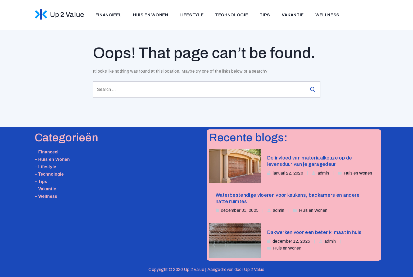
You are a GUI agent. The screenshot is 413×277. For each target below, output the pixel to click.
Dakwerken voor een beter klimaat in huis (314, 232)
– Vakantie (45, 189)
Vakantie (293, 15)
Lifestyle (191, 15)
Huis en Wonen (150, 15)
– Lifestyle (45, 167)
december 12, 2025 (291, 241)
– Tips (41, 181)
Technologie (231, 15)
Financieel (108, 15)
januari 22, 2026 (288, 173)
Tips (265, 15)
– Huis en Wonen (52, 159)
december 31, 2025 (239, 210)
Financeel (48, 152)
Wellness (327, 15)
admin (323, 173)
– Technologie (49, 174)
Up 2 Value (67, 14)
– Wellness (46, 196)
